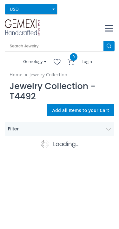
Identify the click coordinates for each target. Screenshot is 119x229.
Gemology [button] (33, 61)
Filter (59, 129)
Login (87, 61)
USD (14, 9)
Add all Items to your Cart (80, 110)
